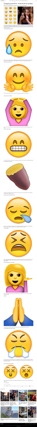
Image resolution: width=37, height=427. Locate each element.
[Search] (36, 0)
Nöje (14, 0)
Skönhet (17, 0)
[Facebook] (1, 424)
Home (21, 0)
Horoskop (12, 0)
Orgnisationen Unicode (12, 26)
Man (26, 0)
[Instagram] (2, 424)
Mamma (25, 0)
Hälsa (19, 0)
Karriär (23, 0)
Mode (10, 0)
